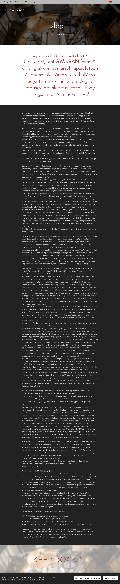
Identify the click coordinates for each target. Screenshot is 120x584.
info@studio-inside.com (47, 2)
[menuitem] (42, 10)
